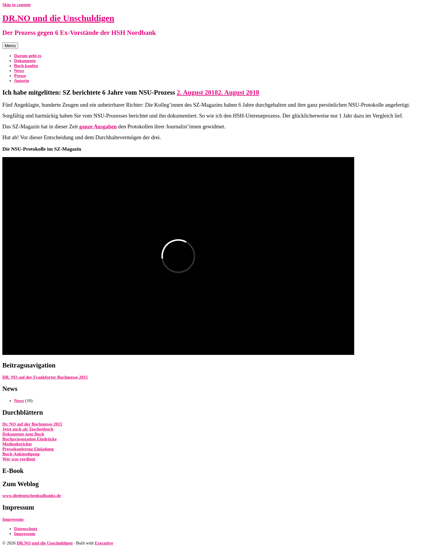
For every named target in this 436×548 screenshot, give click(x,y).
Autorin (21, 80)
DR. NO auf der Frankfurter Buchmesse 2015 (45, 377)
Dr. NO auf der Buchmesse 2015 (32, 424)
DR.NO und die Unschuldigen (58, 18)
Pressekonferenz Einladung (28, 449)
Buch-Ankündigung (21, 454)
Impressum (12, 519)
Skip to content (16, 4)
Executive (104, 543)
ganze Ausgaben (98, 126)
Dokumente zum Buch (23, 434)
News (19, 70)
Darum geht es (27, 55)
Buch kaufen (26, 65)
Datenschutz (25, 528)
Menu (10, 45)
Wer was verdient (18, 459)
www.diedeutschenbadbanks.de (31, 495)
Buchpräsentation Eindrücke (29, 439)
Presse (20, 75)
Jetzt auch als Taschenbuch (27, 429)
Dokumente (25, 60)
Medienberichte (17, 444)
